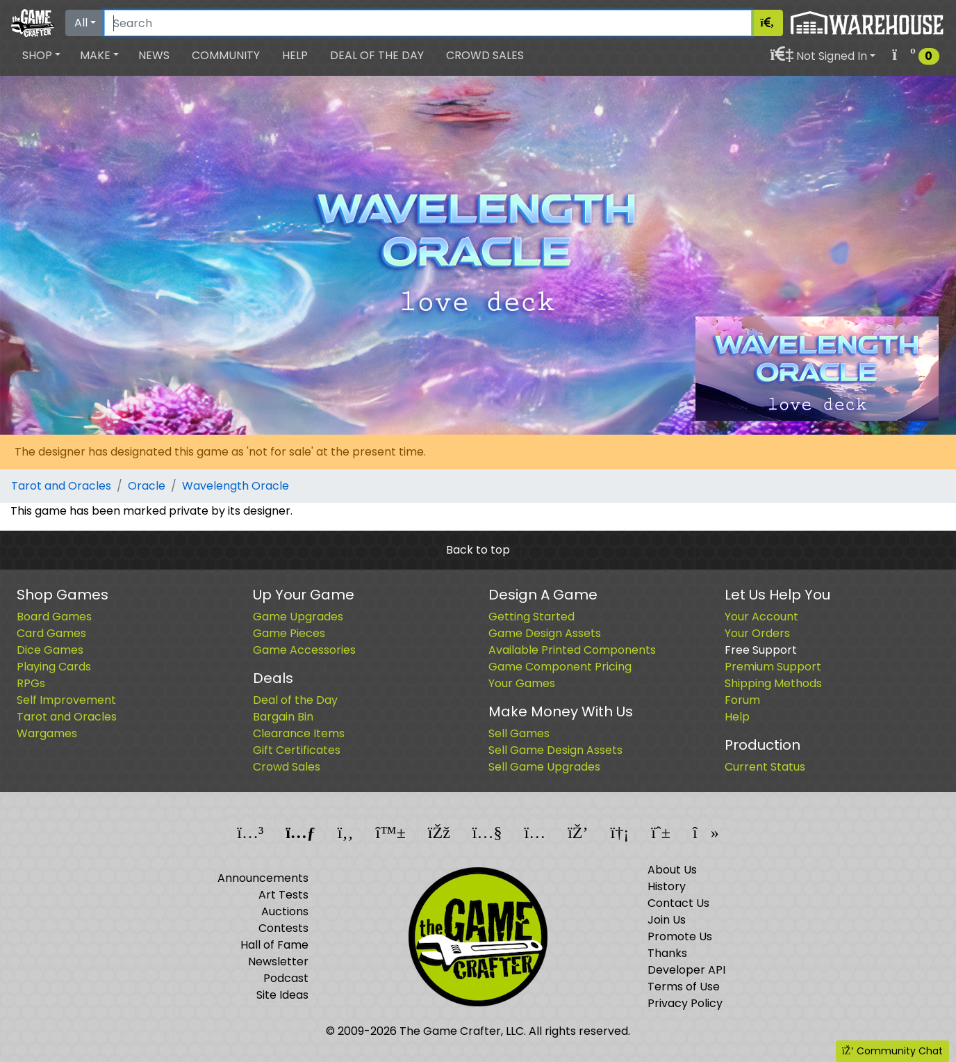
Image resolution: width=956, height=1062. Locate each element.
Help (295, 55)
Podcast (285, 978)
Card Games (51, 633)
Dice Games (50, 650)
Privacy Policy (685, 1003)
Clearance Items (299, 733)
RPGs (31, 683)
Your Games (521, 683)
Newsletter (278, 962)
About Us (672, 870)
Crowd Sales (485, 55)
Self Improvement (66, 700)
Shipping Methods (773, 683)
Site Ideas (282, 995)
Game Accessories (304, 650)
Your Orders (757, 633)
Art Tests (283, 895)
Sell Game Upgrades (544, 767)
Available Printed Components (572, 650)
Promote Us (680, 936)
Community (226, 55)
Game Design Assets (544, 633)
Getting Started (531, 617)
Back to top (478, 550)
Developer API (686, 970)
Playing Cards (54, 667)
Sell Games (519, 733)
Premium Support (773, 667)
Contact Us (678, 903)
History (667, 886)
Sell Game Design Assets (555, 750)
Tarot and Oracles (61, 486)
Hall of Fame (274, 945)
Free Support (761, 650)
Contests (283, 928)
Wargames (47, 733)
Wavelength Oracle (235, 486)
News (154, 55)
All (81, 23)
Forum (742, 700)
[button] (41, 56)
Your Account (761, 617)
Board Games (54, 617)
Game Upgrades (298, 617)
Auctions (284, 911)
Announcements (262, 878)
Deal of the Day (377, 55)
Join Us (667, 920)
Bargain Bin (283, 717)
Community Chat (892, 1051)
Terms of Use (684, 987)
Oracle (146, 486)
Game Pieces (289, 633)
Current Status (765, 767)
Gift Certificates (296, 750)
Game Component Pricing (560, 667)
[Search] (428, 23)
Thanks (667, 953)
